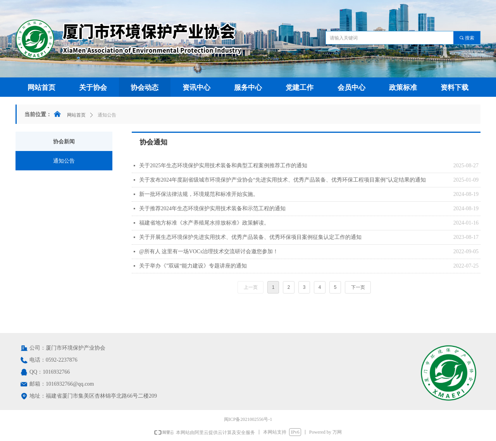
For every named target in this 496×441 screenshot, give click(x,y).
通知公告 (107, 115)
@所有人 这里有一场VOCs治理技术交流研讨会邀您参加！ (208, 251)
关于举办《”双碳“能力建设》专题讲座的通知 (193, 266)
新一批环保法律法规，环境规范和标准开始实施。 (198, 194)
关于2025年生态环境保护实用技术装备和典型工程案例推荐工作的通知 (223, 165)
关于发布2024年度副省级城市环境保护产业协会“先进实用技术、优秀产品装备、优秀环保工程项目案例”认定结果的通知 (282, 180)
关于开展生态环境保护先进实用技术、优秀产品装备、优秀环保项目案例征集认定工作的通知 (250, 237)
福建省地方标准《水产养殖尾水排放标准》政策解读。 (204, 223)
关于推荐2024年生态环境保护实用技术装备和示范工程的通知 (212, 208)
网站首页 (76, 115)
